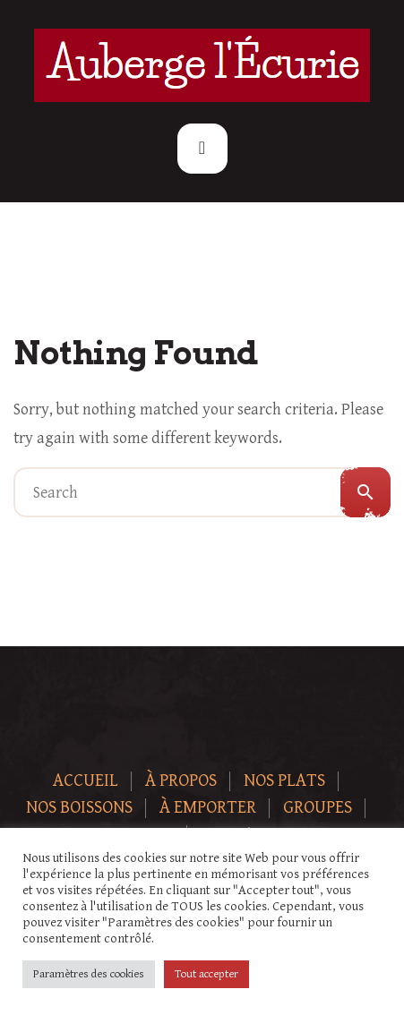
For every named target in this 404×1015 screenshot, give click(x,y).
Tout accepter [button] (206, 974)
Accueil (85, 781)
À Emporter (207, 808)
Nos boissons (79, 808)
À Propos (181, 781)
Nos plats (284, 781)
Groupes (317, 808)
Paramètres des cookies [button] (88, 974)
